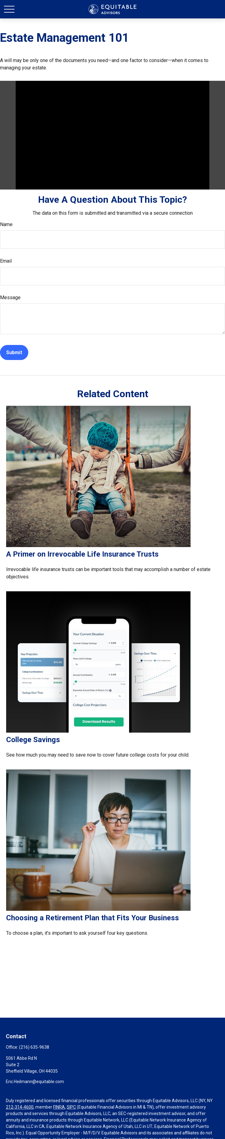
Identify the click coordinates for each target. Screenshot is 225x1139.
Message (10, 297)
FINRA (59, 1107)
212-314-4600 (20, 1107)
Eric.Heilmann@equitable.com (35, 1081)
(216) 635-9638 (34, 1047)
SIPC (71, 1107)
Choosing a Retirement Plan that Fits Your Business (92, 918)
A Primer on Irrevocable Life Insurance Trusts (82, 554)
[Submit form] (14, 352)
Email (6, 261)
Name (6, 224)
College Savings (33, 739)
